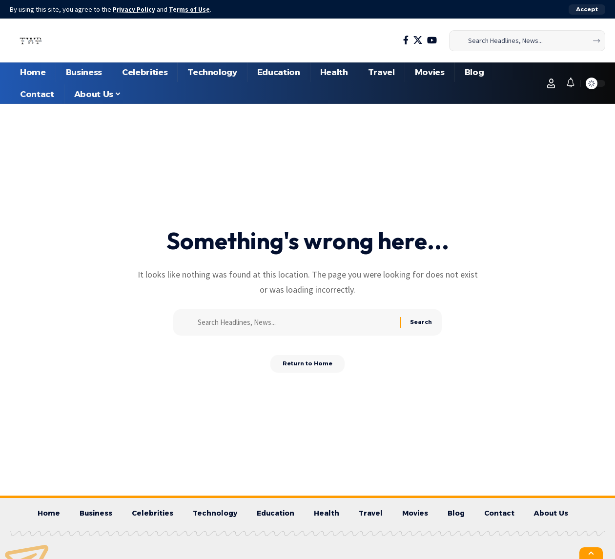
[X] (418, 40)
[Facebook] (406, 40)
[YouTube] (432, 40)
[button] (587, 9)
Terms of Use (193, 9)
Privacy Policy (136, 9)
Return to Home (307, 367)
